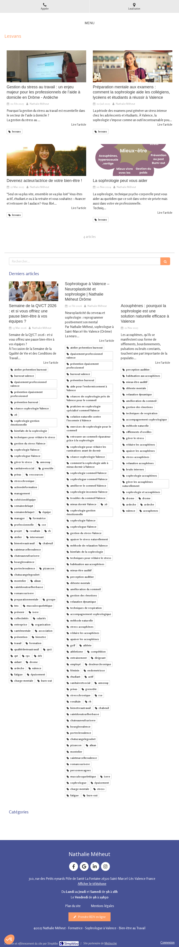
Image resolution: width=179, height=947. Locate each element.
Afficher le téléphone (92, 884)
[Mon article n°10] (132, 66)
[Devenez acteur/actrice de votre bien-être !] (46, 160)
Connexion (167, 942)
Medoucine (110, 943)
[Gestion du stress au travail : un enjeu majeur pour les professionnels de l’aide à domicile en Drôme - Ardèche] (46, 66)
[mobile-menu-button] (89, 23)
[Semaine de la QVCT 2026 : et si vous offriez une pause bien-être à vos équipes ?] (33, 291)
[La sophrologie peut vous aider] (132, 160)
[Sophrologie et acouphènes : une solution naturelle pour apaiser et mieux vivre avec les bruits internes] (145, 291)
